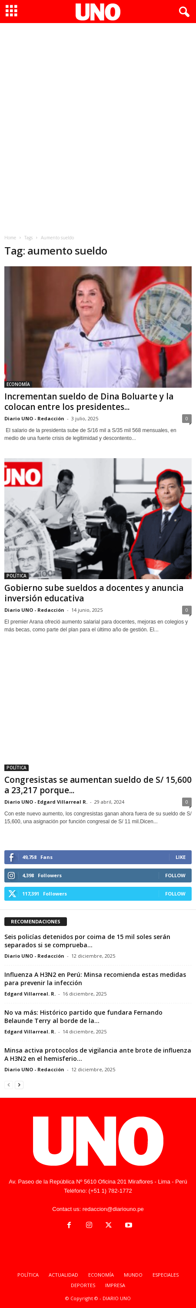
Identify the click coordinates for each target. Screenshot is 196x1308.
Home (10, 238)
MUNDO (133, 1274)
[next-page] (19, 1084)
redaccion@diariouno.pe (113, 1209)
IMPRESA (115, 1285)
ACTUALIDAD (63, 1274)
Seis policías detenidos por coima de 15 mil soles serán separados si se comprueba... (87, 940)
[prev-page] (8, 1084)
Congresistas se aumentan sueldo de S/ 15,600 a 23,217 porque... (98, 785)
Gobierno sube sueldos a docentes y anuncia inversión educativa (93, 593)
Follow (175, 875)
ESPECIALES (166, 1274)
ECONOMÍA (18, 384)
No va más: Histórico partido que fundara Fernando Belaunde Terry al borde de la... (83, 1016)
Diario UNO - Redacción (34, 418)
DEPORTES (83, 1285)
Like (181, 857)
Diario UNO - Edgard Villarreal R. (45, 801)
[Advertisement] (98, 125)
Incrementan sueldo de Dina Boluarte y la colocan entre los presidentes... (88, 402)
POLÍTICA (17, 576)
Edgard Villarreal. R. (30, 993)
